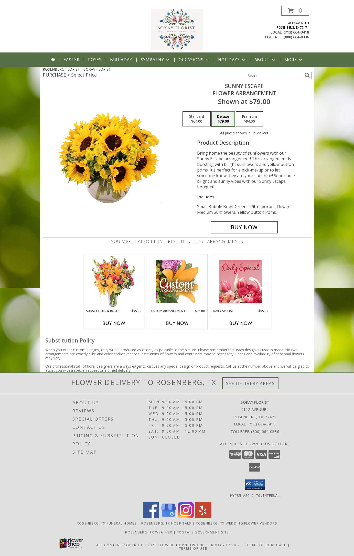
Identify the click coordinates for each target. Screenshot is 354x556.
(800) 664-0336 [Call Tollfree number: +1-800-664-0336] (265, 431)
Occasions (194, 59)
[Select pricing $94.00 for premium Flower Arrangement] (249, 119)
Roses (95, 59)
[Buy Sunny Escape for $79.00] (244, 227)
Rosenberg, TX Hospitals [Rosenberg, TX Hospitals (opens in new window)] (166, 523)
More (293, 59)
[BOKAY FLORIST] (177, 29)
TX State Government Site (203, 532)
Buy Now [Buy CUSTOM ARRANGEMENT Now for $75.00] (177, 323)
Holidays (232, 59)
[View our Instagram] (186, 516)
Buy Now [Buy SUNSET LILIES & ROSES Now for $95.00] (113, 323)
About (265, 59)
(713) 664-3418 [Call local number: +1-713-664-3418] (296, 32)
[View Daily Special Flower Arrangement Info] (240, 282)
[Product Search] (274, 75)
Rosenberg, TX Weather (148, 532)
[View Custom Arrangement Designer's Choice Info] (177, 282)
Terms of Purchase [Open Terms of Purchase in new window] (265, 544)
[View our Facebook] (151, 516)
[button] (295, 11)
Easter (71, 59)
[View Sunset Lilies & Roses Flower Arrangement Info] (113, 282)
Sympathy (155, 59)
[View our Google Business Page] (168, 516)
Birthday (121, 59)
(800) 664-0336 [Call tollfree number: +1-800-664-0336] (296, 37)
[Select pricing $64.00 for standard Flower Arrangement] (196, 119)
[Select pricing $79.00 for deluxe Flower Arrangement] (223, 119)
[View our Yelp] (203, 516)
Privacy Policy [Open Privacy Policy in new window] (224, 544)
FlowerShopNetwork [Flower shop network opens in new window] (181, 544)
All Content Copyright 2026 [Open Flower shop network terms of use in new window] (126, 544)
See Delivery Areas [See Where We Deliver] (250, 383)
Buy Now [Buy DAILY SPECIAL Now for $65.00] (240, 323)
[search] (307, 75)
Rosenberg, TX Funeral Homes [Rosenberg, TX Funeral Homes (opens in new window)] (107, 523)
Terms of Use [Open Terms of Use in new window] (193, 548)
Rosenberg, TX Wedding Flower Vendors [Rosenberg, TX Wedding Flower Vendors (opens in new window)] (236, 523)
